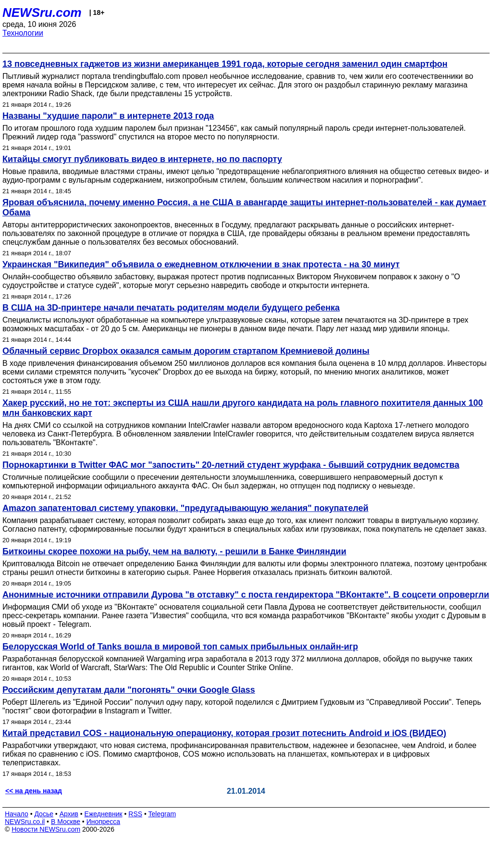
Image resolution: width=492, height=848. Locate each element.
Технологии (22, 33)
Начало (16, 814)
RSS (135, 814)
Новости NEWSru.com (46, 829)
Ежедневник (104, 814)
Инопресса (103, 821)
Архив (69, 814)
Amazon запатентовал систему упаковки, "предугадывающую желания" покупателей (185, 508)
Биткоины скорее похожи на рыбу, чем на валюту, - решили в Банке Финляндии (174, 551)
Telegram (162, 814)
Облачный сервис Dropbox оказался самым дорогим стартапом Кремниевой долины (185, 351)
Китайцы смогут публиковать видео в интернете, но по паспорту (142, 159)
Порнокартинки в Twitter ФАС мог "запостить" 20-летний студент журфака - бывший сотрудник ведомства (230, 465)
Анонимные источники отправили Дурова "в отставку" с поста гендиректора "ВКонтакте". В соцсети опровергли (245, 594)
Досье (43, 814)
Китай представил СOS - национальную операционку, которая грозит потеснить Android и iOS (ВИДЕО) (224, 733)
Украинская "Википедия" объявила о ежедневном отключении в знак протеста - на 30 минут (201, 264)
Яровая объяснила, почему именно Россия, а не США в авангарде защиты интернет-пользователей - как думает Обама (244, 207)
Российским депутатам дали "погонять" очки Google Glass (128, 690)
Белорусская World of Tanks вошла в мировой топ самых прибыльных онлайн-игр (180, 646)
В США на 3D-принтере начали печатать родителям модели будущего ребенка (171, 307)
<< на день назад (33, 791)
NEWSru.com (42, 12)
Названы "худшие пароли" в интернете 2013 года (108, 116)
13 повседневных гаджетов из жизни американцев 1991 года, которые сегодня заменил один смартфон (224, 64)
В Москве (65, 821)
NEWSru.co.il (25, 821)
